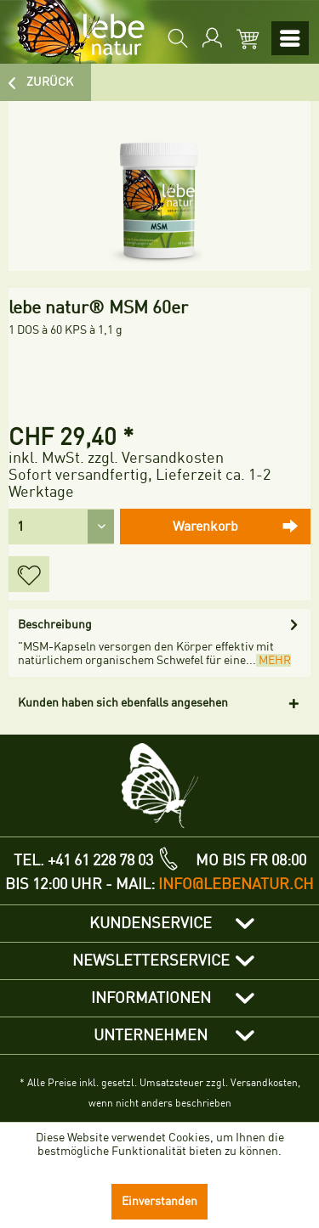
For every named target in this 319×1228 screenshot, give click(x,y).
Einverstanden (159, 1201)
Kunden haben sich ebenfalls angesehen (123, 702)
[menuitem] (176, 38)
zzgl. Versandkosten (156, 457)
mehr (273, 660)
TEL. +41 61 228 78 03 (83, 860)
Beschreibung (55, 624)
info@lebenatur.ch (236, 884)
